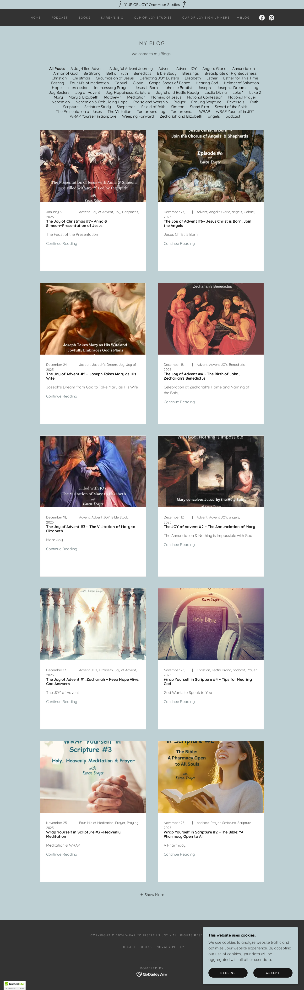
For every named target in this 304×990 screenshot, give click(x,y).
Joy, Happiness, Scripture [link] (128, 92)
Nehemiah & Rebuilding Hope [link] (102, 102)
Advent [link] (164, 68)
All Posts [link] (57, 68)
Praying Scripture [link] (206, 102)
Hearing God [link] (207, 82)
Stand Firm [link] (199, 106)
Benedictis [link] (142, 73)
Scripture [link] (71, 106)
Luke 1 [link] (238, 92)
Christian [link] (59, 78)
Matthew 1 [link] (112, 97)
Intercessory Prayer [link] (111, 87)
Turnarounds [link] (182, 111)
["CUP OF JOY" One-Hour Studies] (152, 4)
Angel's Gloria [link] (214, 68)
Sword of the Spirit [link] (231, 106)
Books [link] (84, 17)
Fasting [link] (57, 82)
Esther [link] (211, 78)
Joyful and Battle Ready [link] (177, 92)
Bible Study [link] (167, 73)
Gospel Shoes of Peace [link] (169, 82)
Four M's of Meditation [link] (89, 82)
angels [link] (214, 116)
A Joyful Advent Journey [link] (131, 68)
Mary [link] (58, 97)
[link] (262, 17)
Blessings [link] (190, 73)
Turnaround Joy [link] (151, 111)
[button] (152, 894)
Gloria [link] (138, 82)
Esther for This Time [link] (240, 78)
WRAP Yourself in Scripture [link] (93, 116)
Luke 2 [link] (255, 92)
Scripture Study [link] (97, 106)
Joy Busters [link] (59, 92)
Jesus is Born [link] (146, 87)
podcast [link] (233, 116)
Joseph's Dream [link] (231, 87)
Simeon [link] (177, 106)
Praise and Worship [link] (150, 102)
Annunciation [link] (243, 68)
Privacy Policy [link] (170, 947)
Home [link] (36, 17)
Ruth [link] (254, 102)
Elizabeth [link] (193, 78)
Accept (273, 973)
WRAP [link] (204, 111)
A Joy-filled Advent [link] (87, 68)
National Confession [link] (205, 97)
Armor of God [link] (65, 73)
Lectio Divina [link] (216, 92)
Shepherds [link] (126, 106)
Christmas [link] (81, 78)
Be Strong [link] (92, 73)
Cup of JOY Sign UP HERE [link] (206, 17)
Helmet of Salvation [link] (241, 82)
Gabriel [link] (120, 82)
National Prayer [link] (242, 97)
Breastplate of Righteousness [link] (231, 73)
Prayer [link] (179, 102)
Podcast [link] (59, 17)
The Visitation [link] (119, 111)
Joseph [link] (204, 87)
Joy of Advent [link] (87, 92)
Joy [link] (254, 87)
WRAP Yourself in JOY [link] (235, 111)
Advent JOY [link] (186, 68)
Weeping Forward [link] (138, 116)
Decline (228, 973)
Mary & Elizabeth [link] (83, 97)
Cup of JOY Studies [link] (153, 17)
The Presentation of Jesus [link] (79, 111)
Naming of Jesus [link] (166, 97)
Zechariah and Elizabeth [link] (181, 116)
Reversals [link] (235, 102)
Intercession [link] (77, 87)
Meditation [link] (136, 97)
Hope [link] (57, 87)
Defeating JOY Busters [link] (159, 78)
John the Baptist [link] (177, 87)
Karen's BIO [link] (112, 17)
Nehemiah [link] (61, 102)
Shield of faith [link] (153, 106)
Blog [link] (245, 17)
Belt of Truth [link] (117, 73)
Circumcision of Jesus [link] (115, 78)
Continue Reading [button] (61, 243)
